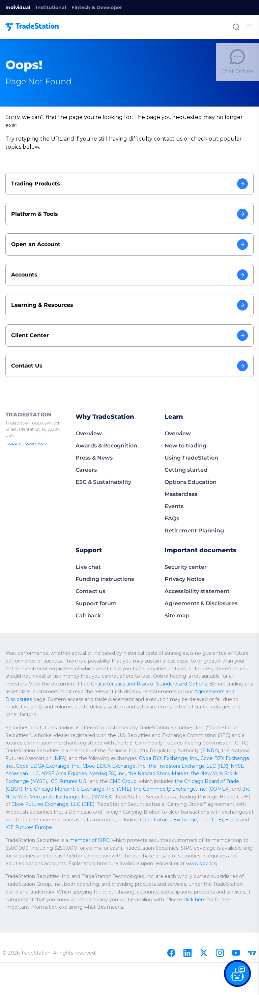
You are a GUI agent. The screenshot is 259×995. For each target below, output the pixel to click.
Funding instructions (105, 579)
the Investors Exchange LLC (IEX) (183, 766)
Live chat (88, 567)
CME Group (120, 781)
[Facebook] (171, 953)
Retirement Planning (194, 530)
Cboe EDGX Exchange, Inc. (112, 766)
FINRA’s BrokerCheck (27, 443)
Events (174, 506)
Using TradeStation (191, 458)
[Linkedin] (187, 953)
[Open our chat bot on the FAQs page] (237, 973)
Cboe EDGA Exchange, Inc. (47, 766)
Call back (88, 615)
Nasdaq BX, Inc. (106, 773)
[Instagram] (220, 953)
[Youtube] (236, 953)
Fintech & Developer (96, 7)
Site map (177, 615)
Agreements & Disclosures (201, 603)
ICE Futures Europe (38, 827)
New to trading (185, 445)
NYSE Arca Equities (63, 773)
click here (201, 900)
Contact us (90, 591)
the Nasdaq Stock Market (156, 773)
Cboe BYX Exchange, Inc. (168, 758)
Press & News (94, 458)
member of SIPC (90, 840)
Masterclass (181, 494)
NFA (60, 758)
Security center (186, 567)
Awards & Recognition (106, 445)
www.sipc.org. (204, 863)
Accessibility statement (197, 591)
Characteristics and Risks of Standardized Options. (150, 684)
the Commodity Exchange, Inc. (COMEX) (180, 789)
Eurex (238, 820)
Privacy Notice (185, 579)
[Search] (236, 27)
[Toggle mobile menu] (250, 27)
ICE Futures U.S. (67, 781)
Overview (89, 433)
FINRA (211, 751)
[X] (204, 953)
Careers (86, 470)
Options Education (191, 482)
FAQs (172, 518)
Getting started (186, 470)
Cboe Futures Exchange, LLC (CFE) (52, 804)
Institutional (51, 7)
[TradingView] (252, 953)
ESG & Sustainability (103, 482)
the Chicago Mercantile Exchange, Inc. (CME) (77, 789)
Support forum (96, 603)
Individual (17, 7)
